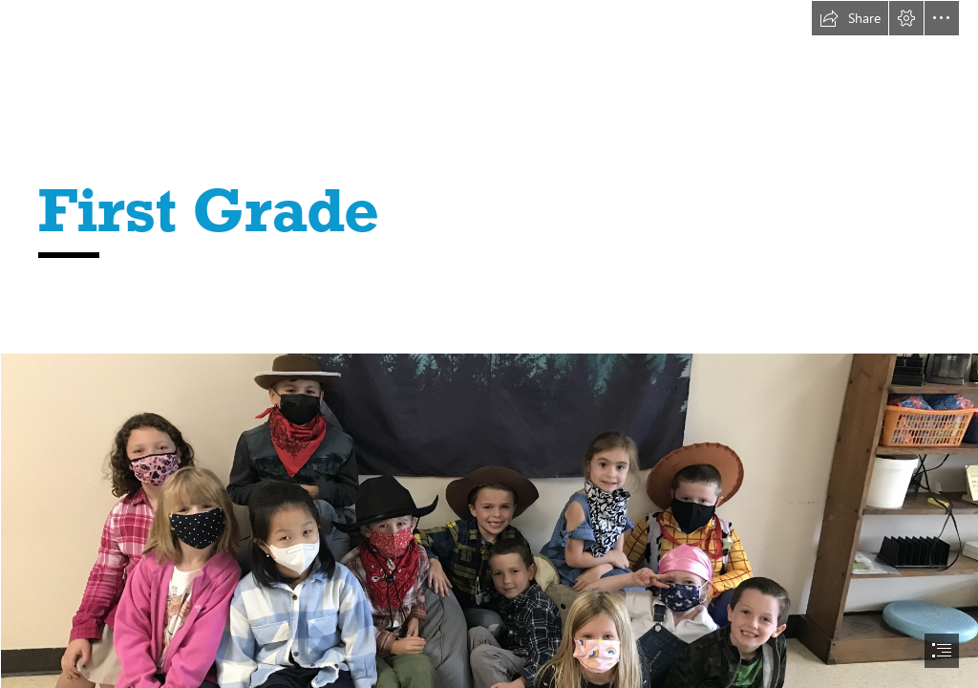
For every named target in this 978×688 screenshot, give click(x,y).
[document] (489, 344)
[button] (850, 18)
